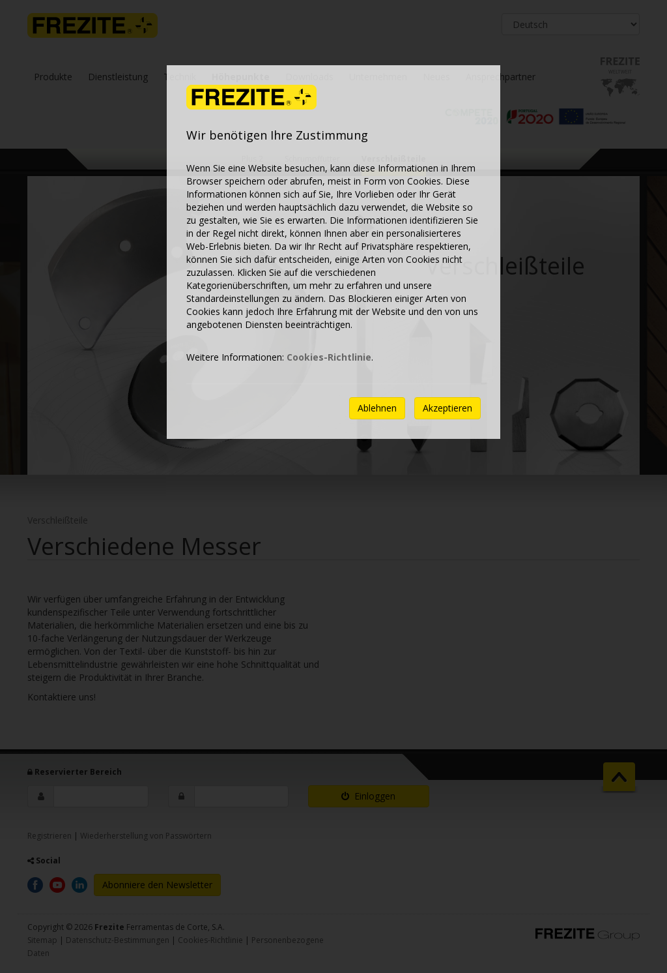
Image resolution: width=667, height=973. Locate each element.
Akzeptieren (447, 408)
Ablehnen (377, 408)
